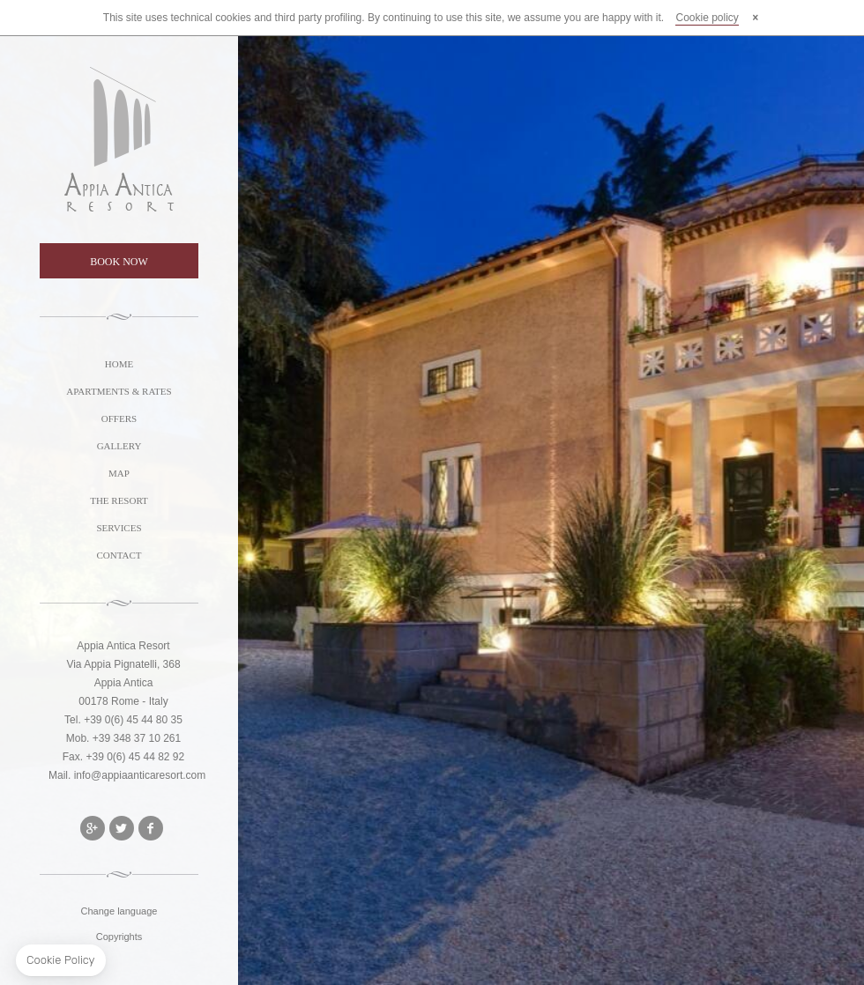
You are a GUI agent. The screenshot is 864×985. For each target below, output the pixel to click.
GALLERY (119, 446)
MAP (119, 473)
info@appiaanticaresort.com (140, 775)
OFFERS (119, 418)
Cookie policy (706, 17)
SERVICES (118, 527)
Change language (119, 911)
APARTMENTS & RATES (118, 391)
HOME (119, 364)
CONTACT (118, 555)
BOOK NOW (119, 262)
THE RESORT (119, 500)
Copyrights (119, 936)
